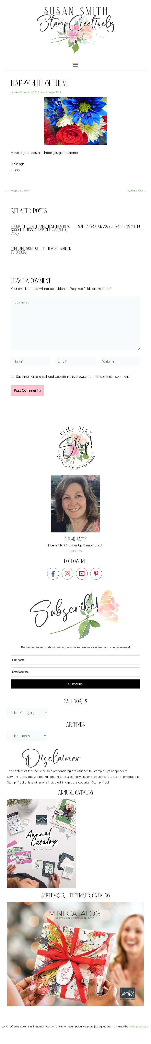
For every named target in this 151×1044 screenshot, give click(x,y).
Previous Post (16, 197)
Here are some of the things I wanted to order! (41, 257)
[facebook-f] (54, 580)
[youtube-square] (82, 580)
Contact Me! (75, 557)
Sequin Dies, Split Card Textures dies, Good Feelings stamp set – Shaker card (40, 236)
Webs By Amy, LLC (139, 1026)
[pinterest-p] (97, 580)
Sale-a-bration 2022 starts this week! (109, 233)
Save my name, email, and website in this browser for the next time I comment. (73, 383)
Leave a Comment (21, 98)
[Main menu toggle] (75, 70)
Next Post (137, 197)
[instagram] (68, 580)
